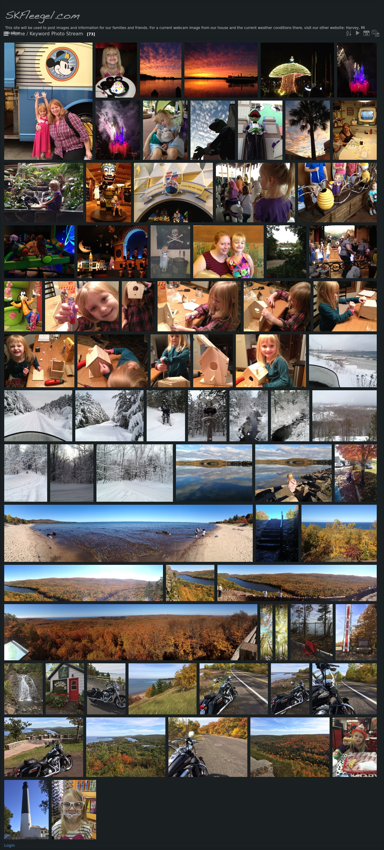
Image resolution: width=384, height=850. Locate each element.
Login (9, 845)
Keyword (40, 34)
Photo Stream (67, 34)
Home (18, 34)
